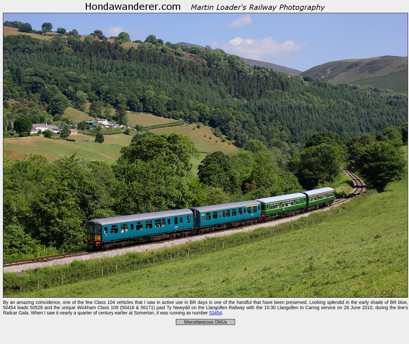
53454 (215, 312)
